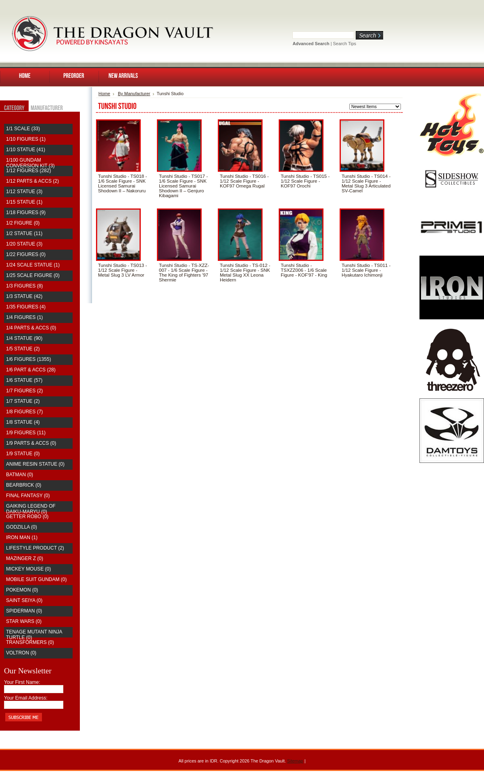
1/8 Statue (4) (23, 422)
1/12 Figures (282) (28, 170)
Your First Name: (22, 682)
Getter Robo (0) (27, 516)
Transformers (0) (30, 642)
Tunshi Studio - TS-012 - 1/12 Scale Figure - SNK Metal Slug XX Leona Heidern (245, 272)
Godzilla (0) (21, 527)
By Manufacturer (134, 93)
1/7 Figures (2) (24, 391)
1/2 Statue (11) (24, 233)
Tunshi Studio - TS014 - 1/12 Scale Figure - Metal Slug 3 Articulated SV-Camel (366, 183)
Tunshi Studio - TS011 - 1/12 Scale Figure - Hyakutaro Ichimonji (366, 270)
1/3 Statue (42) (24, 296)
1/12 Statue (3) (24, 191)
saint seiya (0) (24, 600)
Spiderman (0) (24, 611)
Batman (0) (19, 474)
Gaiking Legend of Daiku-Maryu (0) (31, 509)
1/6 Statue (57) (24, 380)
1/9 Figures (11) (26, 432)
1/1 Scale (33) (23, 128)
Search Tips (344, 43)
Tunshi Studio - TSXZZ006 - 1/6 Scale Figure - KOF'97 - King (304, 270)
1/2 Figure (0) (23, 223)
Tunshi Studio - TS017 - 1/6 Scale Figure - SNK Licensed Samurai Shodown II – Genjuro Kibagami (183, 186)
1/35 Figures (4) (26, 307)
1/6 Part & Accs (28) (31, 370)
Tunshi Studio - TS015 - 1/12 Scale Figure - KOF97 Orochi (305, 181)
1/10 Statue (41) (25, 149)
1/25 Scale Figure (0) (33, 275)
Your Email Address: (26, 698)
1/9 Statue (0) (23, 453)
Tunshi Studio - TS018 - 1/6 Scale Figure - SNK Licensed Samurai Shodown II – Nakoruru (122, 183)
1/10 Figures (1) (26, 139)
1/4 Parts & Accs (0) (31, 328)
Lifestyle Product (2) (35, 548)
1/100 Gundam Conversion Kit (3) (30, 163)
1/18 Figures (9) (26, 212)
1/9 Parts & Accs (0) (31, 443)
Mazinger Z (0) (24, 558)
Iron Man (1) (22, 537)
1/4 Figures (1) (24, 317)
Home (104, 93)
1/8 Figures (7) (24, 412)
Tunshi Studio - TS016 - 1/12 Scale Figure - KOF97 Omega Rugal (244, 181)
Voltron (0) (21, 653)
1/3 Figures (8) (24, 286)
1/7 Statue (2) (23, 401)
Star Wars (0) (24, 621)
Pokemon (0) (22, 590)
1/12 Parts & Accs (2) (32, 181)
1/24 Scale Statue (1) (33, 265)
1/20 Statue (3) (24, 244)
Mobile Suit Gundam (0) (36, 579)
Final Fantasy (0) (28, 495)
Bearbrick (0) (23, 485)
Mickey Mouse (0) (28, 569)
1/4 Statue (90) (24, 338)
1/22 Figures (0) (26, 254)
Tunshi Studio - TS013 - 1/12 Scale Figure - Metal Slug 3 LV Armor (122, 270)
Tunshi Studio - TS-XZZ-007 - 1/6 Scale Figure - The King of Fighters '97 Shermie (184, 272)
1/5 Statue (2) (23, 349)
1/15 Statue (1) (24, 202)
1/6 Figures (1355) (28, 359)
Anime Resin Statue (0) (35, 464)
